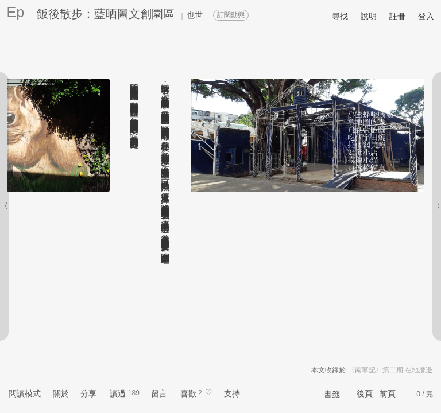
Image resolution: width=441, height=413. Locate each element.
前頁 (388, 393)
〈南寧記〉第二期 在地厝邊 (390, 370)
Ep (16, 12)
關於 (61, 393)
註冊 (397, 16)
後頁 (365, 393)
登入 (426, 16)
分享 (88, 393)
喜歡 (188, 393)
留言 (159, 393)
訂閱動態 (231, 15)
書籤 (332, 394)
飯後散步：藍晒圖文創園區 (106, 13)
